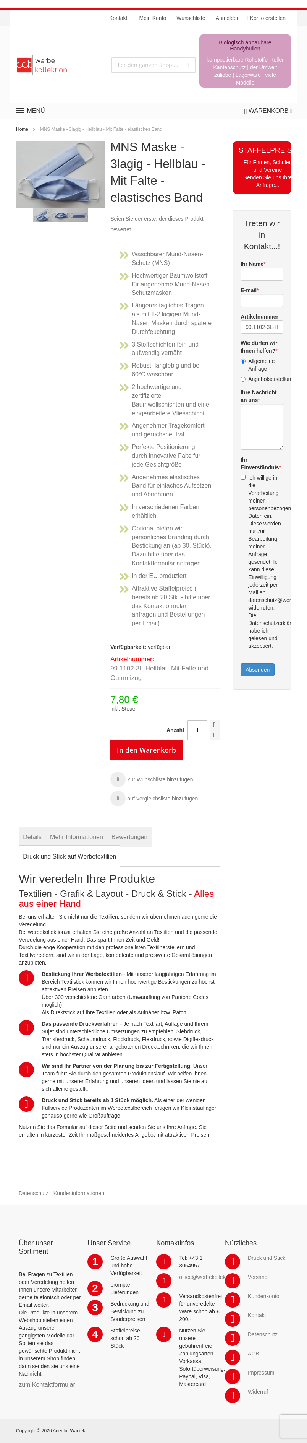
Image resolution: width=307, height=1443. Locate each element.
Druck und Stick (266, 1258)
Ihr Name (252, 264)
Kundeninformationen (78, 1193)
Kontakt (257, 1315)
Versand (257, 1277)
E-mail (249, 290)
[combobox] (153, 65)
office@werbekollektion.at (209, 1277)
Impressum (261, 1373)
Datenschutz (33, 1193)
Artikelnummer (259, 317)
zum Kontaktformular (47, 1384)
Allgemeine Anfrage (258, 365)
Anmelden (228, 18)
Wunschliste (190, 18)
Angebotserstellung (262, 379)
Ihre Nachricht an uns (258, 396)
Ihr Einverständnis (260, 463)
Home (22, 129)
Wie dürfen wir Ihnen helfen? (259, 347)
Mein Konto (152, 18)
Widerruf (258, 1392)
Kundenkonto (264, 1296)
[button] (151, 779)
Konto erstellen (268, 18)
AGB (253, 1353)
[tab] (32, 837)
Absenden (258, 670)
